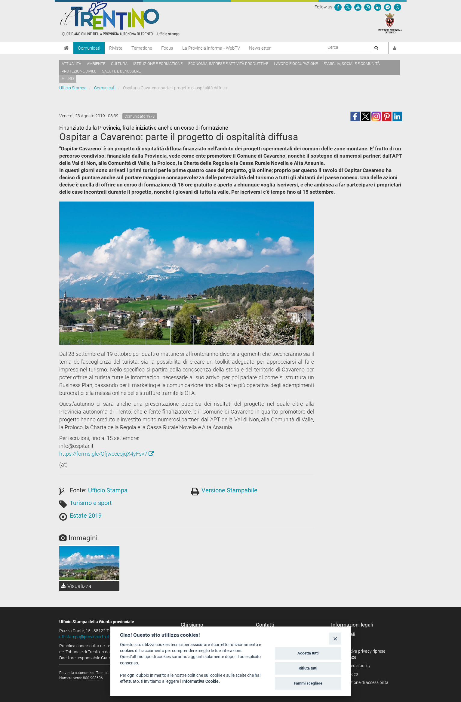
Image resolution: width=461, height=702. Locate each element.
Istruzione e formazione (158, 63)
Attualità (71, 63)
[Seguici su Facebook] (338, 7)
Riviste (115, 48)
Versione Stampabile (229, 490)
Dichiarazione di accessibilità (362, 682)
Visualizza (76, 586)
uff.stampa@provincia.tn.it (84, 636)
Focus (167, 48)
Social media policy (352, 665)
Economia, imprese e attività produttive (228, 63)
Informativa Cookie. (201, 681)
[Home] (66, 48)
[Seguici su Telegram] (387, 7)
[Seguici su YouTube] (358, 7)
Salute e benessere (121, 71)
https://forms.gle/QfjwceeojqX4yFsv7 (106, 454)
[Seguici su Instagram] (368, 7)
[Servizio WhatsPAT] (397, 7)
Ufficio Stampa (73, 87)
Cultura (119, 63)
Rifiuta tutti (308, 668)
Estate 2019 (86, 515)
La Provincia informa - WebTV (211, 48)
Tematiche (141, 48)
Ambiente (96, 63)
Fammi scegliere (308, 683)
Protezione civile (79, 71)
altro (68, 78)
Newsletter (260, 48)
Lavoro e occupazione (296, 63)
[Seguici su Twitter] (348, 7)
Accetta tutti (307, 653)
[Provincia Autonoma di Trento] (390, 22)
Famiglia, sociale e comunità (352, 63)
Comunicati (89, 48)
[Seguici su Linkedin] (377, 7)
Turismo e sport (91, 502)
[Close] (335, 638)
